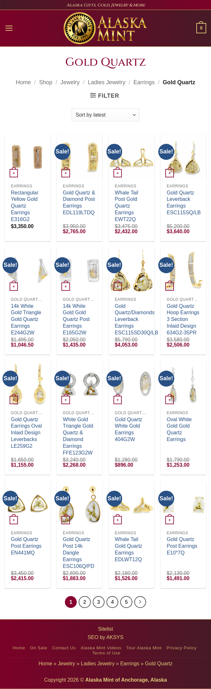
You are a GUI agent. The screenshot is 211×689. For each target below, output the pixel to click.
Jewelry (70, 82)
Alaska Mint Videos (101, 647)
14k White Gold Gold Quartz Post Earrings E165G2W (76, 319)
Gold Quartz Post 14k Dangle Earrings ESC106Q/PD (78, 553)
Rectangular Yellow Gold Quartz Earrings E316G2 (24, 206)
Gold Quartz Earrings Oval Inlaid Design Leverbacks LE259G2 (26, 433)
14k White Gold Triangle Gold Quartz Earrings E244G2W (26, 319)
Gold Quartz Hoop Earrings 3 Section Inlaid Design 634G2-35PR (183, 319)
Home (23, 82)
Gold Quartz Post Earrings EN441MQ (26, 546)
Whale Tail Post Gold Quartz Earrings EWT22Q (126, 206)
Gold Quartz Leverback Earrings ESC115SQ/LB (184, 202)
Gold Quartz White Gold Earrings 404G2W (128, 429)
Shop (45, 82)
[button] (9, 28)
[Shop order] (105, 115)
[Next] (140, 602)
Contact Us (64, 647)
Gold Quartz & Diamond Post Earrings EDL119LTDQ (79, 202)
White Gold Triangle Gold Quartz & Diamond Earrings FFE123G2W (78, 436)
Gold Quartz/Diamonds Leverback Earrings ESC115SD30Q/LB (136, 319)
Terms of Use (106, 653)
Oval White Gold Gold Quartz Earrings (179, 429)
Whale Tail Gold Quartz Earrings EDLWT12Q (128, 549)
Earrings (144, 82)
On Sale (38, 647)
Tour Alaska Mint (143, 647)
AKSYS (114, 637)
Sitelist (105, 629)
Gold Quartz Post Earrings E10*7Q (182, 546)
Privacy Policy (182, 647)
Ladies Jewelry (106, 82)
